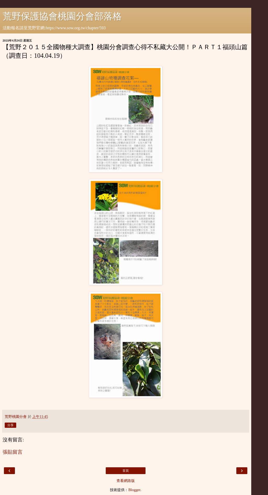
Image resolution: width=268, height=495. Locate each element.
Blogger (134, 490)
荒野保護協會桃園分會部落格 (62, 16)
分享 (10, 425)
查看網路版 (125, 481)
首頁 (125, 471)
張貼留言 (13, 452)
